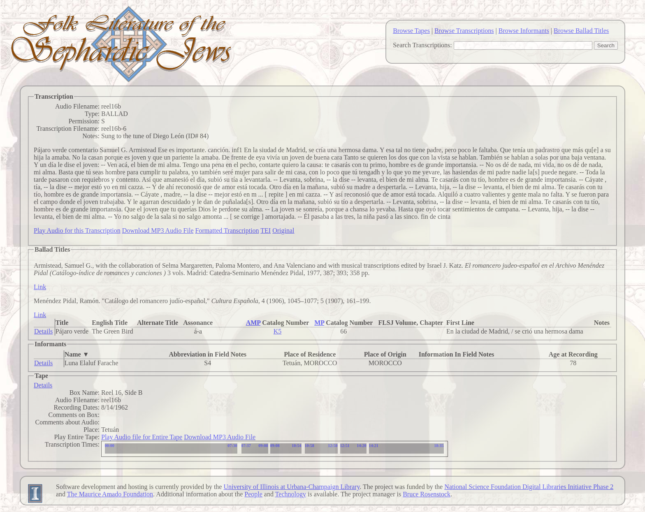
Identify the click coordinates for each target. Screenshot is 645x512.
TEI (265, 230)
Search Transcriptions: (422, 45)
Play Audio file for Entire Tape (141, 436)
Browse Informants (524, 30)
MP (319, 322)
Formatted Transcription (227, 230)
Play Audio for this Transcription (77, 230)
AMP (253, 322)
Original (283, 230)
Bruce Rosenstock (426, 494)
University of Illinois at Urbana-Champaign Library (291, 486)
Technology (290, 494)
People (253, 494)
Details (43, 331)
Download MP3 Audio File (158, 230)
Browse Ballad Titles (581, 30)
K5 (278, 331)
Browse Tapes (411, 30)
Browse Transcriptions (464, 30)
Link (40, 286)
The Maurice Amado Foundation (110, 494)
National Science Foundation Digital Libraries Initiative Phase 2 (528, 486)
